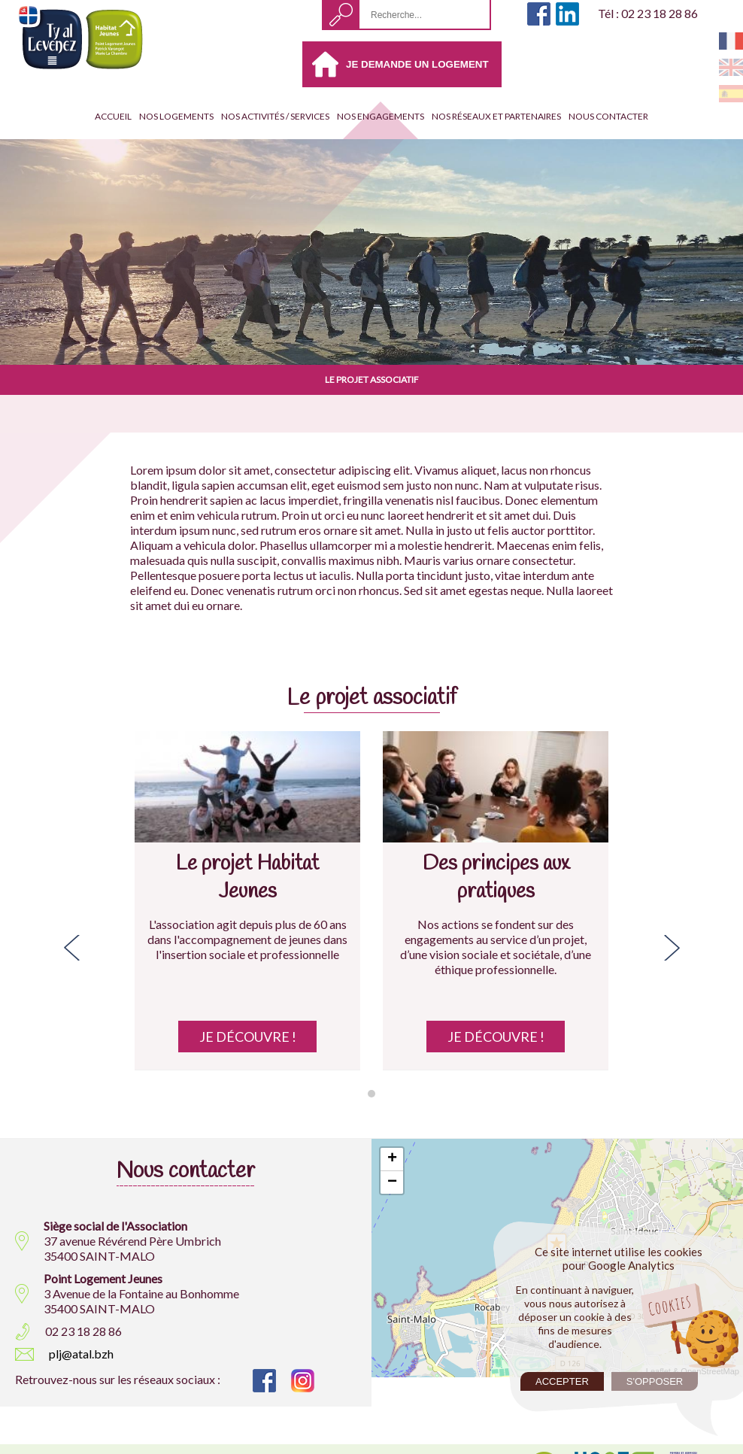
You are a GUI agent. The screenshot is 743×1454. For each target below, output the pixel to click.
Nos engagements (380, 116)
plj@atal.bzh (81, 1353)
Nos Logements (176, 116)
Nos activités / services (275, 116)
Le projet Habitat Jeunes (247, 878)
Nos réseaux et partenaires (496, 116)
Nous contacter (608, 116)
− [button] (392, 1182)
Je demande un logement (417, 64)
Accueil (113, 116)
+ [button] (392, 1159)
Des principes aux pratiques (496, 878)
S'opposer (654, 1381)
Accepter (562, 1381)
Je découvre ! (247, 1036)
